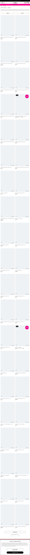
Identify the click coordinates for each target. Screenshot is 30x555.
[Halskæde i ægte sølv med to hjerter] (22, 132)
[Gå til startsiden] (15, 2)
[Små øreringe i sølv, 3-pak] (22, 208)
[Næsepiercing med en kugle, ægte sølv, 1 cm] (22, 465)
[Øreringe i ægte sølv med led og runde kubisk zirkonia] (8, 27)
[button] (26, 2)
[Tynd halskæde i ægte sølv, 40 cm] (8, 337)
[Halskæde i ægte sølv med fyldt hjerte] (8, 157)
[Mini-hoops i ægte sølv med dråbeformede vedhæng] (8, 53)
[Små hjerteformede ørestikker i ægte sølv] (22, 106)
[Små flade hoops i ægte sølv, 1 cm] (22, 312)
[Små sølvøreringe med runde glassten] (22, 363)
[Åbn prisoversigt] (23, 348)
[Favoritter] (27, 2)
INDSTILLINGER (15, 549)
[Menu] (1, 2)
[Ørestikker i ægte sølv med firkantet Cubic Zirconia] (8, 312)
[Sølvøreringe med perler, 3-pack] (22, 440)
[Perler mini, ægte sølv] (22, 337)
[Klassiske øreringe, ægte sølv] (8, 235)
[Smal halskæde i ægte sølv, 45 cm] (22, 286)
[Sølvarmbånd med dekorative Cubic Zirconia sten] (22, 157)
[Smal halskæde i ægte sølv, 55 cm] (22, 183)
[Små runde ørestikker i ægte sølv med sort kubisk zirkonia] (8, 80)
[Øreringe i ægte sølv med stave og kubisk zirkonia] (8, 106)
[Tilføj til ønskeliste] (1, 35)
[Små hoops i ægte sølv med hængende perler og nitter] (22, 80)
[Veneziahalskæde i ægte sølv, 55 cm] (8, 388)
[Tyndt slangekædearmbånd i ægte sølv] (22, 27)
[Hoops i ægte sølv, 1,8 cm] (8, 491)
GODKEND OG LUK (15, 552)
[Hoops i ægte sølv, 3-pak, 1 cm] (8, 286)
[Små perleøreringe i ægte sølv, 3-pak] (22, 53)
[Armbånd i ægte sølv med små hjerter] (22, 516)
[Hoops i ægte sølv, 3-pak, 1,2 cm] (8, 260)
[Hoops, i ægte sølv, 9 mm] (22, 260)
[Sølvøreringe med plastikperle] (8, 465)
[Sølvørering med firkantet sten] (22, 491)
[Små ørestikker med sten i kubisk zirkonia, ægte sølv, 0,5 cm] (8, 208)
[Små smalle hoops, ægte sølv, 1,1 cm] (22, 388)
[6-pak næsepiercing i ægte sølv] (8, 440)
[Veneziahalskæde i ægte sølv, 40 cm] (22, 235)
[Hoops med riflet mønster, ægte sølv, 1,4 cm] (8, 414)
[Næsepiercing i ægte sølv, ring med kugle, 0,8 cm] (8, 516)
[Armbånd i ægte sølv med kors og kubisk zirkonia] (8, 132)
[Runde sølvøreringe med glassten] (22, 414)
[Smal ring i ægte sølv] (8, 363)
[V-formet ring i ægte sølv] (8, 183)
